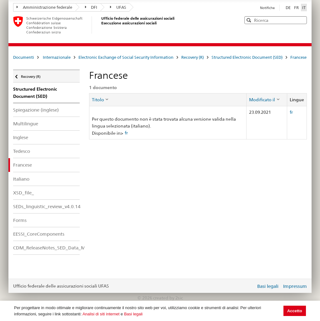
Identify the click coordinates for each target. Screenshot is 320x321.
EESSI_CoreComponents (38, 234)
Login (250, 286)
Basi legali (133, 314)
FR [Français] (297, 7)
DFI (91, 7)
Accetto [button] (294, 310)
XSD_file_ (23, 193)
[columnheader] (168, 99)
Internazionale (57, 57)
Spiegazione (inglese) (36, 110)
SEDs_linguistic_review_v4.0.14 (46, 206)
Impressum (295, 286)
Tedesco (21, 151)
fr (126, 132)
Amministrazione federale (44, 7)
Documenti (23, 57)
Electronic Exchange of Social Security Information (125, 57)
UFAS (118, 7)
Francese (298, 57)
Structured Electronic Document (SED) (247, 57)
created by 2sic (168, 297)
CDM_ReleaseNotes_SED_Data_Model (46, 248)
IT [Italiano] (304, 7)
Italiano (21, 179)
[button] (301, 20)
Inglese (20, 137)
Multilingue (25, 124)
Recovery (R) (192, 57)
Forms (20, 220)
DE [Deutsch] (289, 7)
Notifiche (267, 8)
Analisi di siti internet (101, 314)
